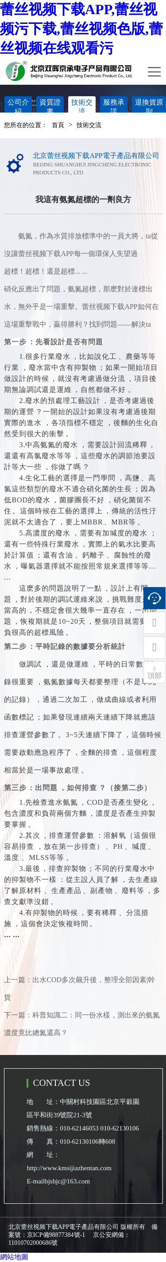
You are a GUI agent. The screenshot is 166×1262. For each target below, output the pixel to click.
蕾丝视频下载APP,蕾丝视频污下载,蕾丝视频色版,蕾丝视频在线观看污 (81, 28)
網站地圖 (14, 1257)
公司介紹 (18, 106)
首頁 (58, 125)
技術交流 (82, 106)
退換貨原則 (149, 106)
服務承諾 (113, 106)
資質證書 (50, 106)
